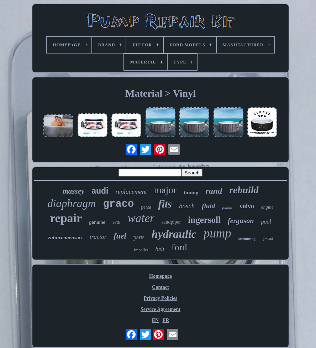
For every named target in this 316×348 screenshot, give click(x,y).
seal (116, 222)
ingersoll (204, 220)
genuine (97, 222)
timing (191, 192)
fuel (120, 235)
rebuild (243, 189)
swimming (247, 238)
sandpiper (171, 222)
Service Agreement (160, 309)
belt (160, 249)
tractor (98, 237)
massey (73, 191)
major (165, 190)
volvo (246, 206)
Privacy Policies (160, 298)
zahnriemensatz (65, 237)
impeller (141, 249)
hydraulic (174, 233)
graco (118, 204)
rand (213, 190)
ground (268, 239)
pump (217, 233)
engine (267, 207)
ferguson (241, 221)
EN (155, 320)
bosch (187, 206)
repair (66, 218)
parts (138, 237)
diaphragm (71, 203)
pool (266, 222)
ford (179, 247)
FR (166, 320)
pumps (227, 208)
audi (99, 190)
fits (165, 204)
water (141, 218)
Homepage (160, 276)
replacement (131, 191)
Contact (160, 287)
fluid (208, 206)
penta (146, 207)
